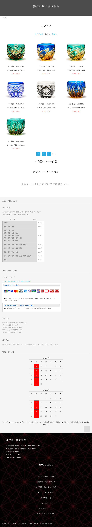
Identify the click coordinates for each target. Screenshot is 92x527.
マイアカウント (46, 503)
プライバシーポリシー (46, 492)
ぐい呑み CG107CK (46, 104)
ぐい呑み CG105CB (16, 104)
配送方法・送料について (46, 482)
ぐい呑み (5, 18)
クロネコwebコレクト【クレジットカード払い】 (16, 281)
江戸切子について (46, 508)
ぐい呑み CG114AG (16, 141)
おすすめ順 (39, 34)
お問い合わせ (46, 498)
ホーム (46, 471)
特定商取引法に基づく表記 (46, 487)
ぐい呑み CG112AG (76, 66)
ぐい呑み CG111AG (16, 66)
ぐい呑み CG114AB (76, 104)
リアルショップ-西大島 (46, 514)
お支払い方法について (46, 476)
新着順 (54, 34)
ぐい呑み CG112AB (46, 66)
